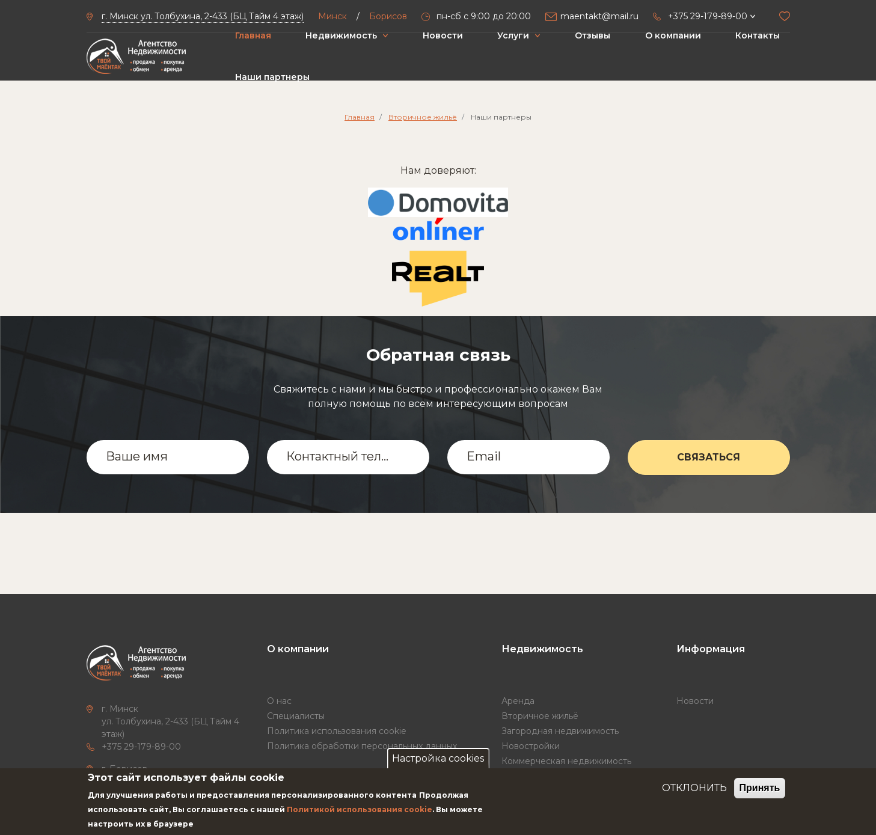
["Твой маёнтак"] (136, 57)
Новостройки (530, 746)
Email (484, 456)
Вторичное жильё (422, 116)
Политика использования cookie (336, 731)
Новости (443, 35)
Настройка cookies (438, 758)
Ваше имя (137, 456)
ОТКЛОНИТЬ (694, 788)
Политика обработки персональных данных (362, 746)
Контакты (757, 35)
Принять (760, 788)
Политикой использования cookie (359, 809)
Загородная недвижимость (560, 731)
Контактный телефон (340, 456)
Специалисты (296, 716)
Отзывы (592, 35)
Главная (253, 35)
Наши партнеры (272, 77)
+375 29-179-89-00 (141, 746)
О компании (673, 35)
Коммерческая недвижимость (566, 761)
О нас (279, 701)
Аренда (517, 701)
